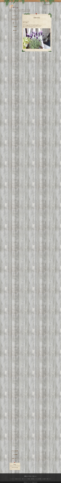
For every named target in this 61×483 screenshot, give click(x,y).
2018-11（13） (15, 286)
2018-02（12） (15, 311)
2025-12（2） (15, 45)
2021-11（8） (15, 184)
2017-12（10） (15, 317)
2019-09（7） (15, 257)
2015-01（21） (15, 416)
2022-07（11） (15, 161)
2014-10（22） (15, 424)
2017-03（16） (15, 342)
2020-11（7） (15, 218)
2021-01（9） (15, 212)
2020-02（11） (15, 243)
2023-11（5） (15, 116)
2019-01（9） (15, 280)
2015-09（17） (15, 393)
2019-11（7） (15, 252)
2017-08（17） (15, 328)
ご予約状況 (15, 26)
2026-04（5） (15, 34)
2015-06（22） (15, 402)
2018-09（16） (15, 291)
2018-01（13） (15, 314)
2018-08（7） (15, 294)
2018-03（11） (15, 308)
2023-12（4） (15, 113)
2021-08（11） (15, 192)
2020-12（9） (15, 215)
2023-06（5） (15, 130)
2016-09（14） (15, 359)
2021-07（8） (15, 195)
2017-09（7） (15, 325)
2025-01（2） (15, 76)
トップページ (15, 15)
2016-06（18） (15, 368)
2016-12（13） (15, 351)
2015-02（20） (15, 413)
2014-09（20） (15, 427)
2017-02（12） (15, 345)
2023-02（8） (15, 141)
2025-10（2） (15, 51)
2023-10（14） (15, 119)
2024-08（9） (15, 90)
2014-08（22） (15, 430)
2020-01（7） (15, 246)
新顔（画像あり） (26, 22)
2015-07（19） (15, 399)
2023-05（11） (15, 133)
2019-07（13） (15, 263)
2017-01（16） (15, 348)
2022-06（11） (15, 164)
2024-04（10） (15, 102)
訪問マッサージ (14, 458)
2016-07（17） (15, 365)
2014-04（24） (15, 441)
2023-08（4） (15, 124)
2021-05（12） (15, 201)
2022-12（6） (15, 147)
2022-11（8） (15, 150)
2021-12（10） (15, 181)
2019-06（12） (15, 266)
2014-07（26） (15, 433)
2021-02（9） (15, 209)
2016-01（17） (15, 382)
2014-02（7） (15, 447)
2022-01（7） (15, 178)
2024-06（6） (15, 96)
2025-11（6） (15, 48)
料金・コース (15, 22)
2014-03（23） (15, 444)
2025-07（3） (15, 59)
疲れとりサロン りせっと (30, 476)
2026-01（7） (15, 42)
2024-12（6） (15, 79)
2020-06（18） (15, 232)
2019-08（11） (15, 260)
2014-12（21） (15, 419)
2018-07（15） (15, 297)
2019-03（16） (15, 274)
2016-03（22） (15, 376)
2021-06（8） (15, 198)
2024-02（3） (15, 107)
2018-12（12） (15, 283)
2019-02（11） (15, 277)
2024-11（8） (15, 82)
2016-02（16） (15, 379)
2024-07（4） (15, 93)
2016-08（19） (15, 362)
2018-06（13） (15, 300)
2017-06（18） (15, 334)
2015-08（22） (15, 396)
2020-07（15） (15, 229)
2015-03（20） (15, 410)
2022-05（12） (15, 167)
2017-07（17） (15, 331)
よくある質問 (15, 454)
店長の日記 (15, 30)
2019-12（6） (15, 249)
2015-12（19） (15, 385)
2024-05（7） (15, 99)
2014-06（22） (15, 436)
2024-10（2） (15, 85)
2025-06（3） (15, 62)
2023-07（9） (15, 127)
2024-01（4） (15, 110)
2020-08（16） (15, 226)
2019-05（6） (15, 269)
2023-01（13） (15, 144)
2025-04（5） (15, 68)
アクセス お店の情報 (15, 450)
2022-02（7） (15, 175)
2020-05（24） (15, 235)
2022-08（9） (15, 158)
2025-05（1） (15, 65)
